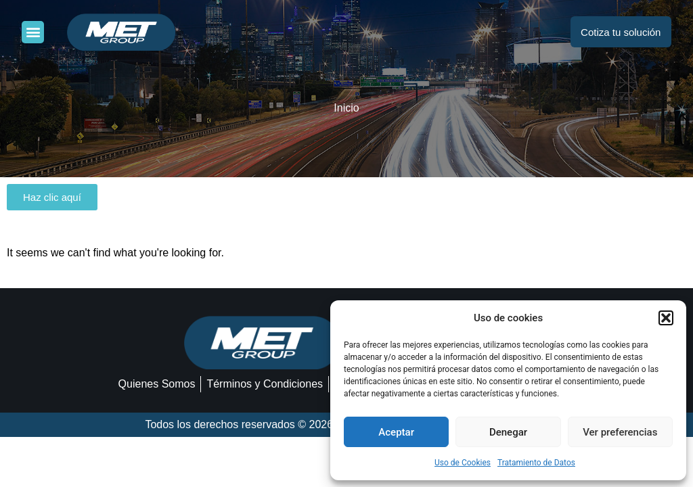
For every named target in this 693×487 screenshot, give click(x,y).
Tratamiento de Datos (536, 462)
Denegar (508, 432)
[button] (666, 318)
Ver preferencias (620, 432)
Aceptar (396, 432)
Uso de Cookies (462, 462)
